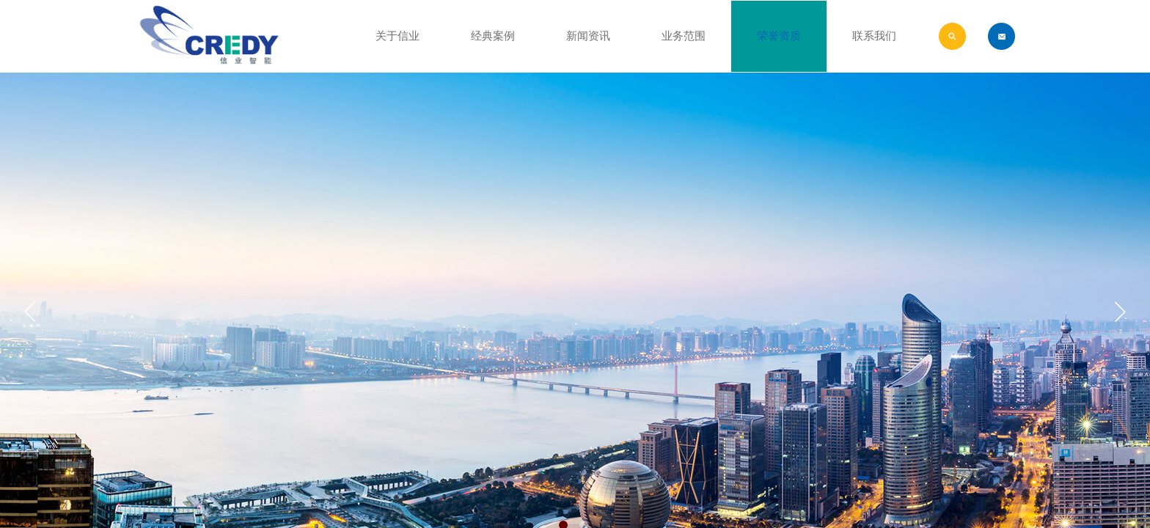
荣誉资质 (779, 36)
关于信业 (398, 36)
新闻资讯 (588, 36)
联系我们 (874, 36)
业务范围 (684, 36)
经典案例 (493, 36)
